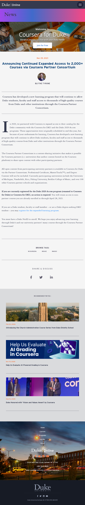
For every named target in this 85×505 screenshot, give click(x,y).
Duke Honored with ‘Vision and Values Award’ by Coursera (30, 402)
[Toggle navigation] (80, 5)
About (42, 443)
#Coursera (32, 251)
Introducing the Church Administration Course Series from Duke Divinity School (39, 328)
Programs (42, 435)
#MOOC (54, 251)
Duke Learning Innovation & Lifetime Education (42, 470)
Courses (42, 431)
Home (43, 427)
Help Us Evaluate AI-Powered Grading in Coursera (27, 365)
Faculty (42, 439)
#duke (44, 251)
